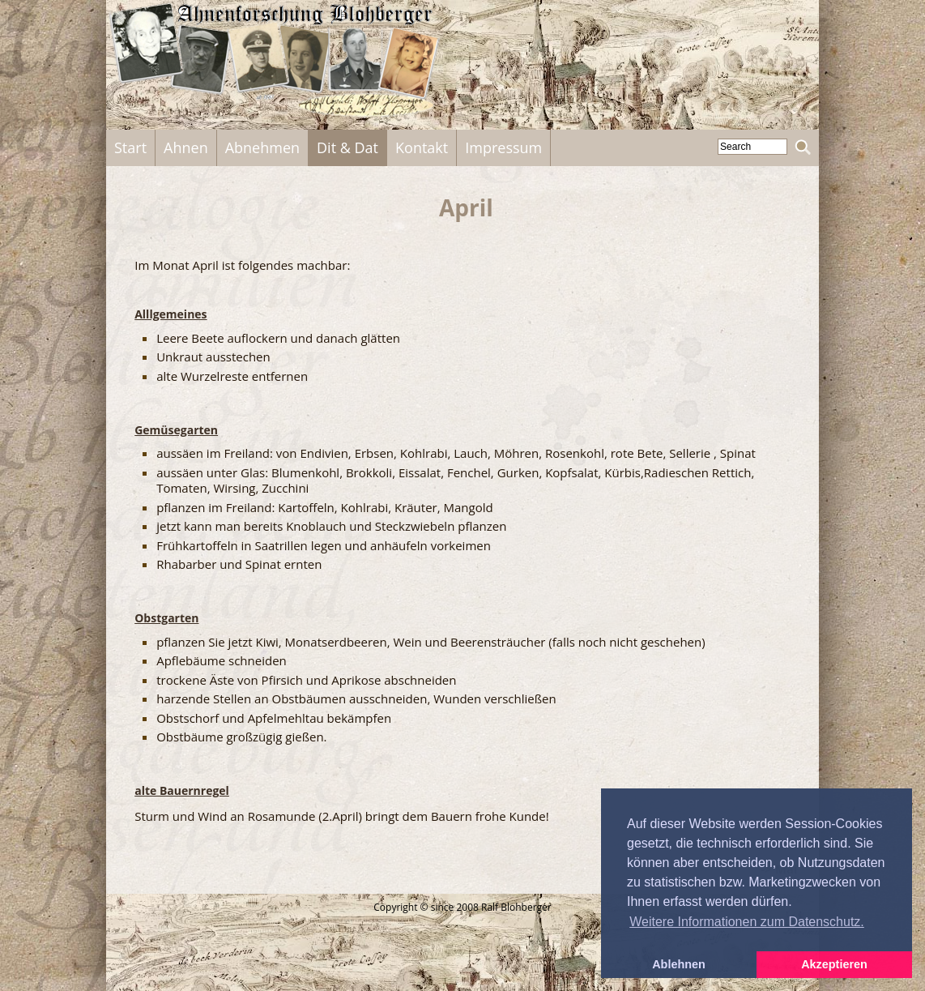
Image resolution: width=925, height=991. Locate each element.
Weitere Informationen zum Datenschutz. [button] (746, 922)
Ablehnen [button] (678, 964)
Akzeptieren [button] (834, 964)
